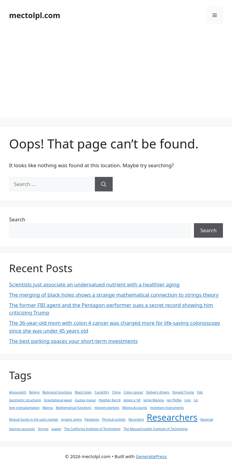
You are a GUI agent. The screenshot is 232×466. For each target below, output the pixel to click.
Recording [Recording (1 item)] (136, 419)
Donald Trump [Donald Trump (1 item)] (183, 392)
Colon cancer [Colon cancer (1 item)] (133, 392)
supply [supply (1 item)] (56, 429)
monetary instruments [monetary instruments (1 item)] (167, 408)
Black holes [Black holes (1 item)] (83, 392)
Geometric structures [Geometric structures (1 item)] (25, 400)
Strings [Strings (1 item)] (43, 429)
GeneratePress (151, 456)
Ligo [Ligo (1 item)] (187, 400)
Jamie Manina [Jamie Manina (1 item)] (153, 400)
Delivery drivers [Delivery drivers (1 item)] (157, 392)
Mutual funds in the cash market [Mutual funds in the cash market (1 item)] (33, 419)
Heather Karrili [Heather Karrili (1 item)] (109, 400)
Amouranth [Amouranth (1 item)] (17, 392)
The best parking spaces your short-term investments (73, 340)
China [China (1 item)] (116, 392)
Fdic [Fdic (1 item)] (200, 392)
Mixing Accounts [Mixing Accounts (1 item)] (134, 408)
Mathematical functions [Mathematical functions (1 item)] (74, 408)
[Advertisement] (116, 75)
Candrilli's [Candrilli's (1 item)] (102, 392)
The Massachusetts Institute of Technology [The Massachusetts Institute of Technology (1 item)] (156, 429)
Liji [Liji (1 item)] (196, 400)
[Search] (104, 184)
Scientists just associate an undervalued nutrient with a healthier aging (94, 284)
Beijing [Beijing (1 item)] (34, 392)
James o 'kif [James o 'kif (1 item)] (132, 400)
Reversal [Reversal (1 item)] (206, 419)
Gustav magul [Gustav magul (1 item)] (85, 400)
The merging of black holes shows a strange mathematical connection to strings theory (114, 294)
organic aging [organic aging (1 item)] (71, 419)
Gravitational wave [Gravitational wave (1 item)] (58, 400)
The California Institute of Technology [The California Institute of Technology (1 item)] (92, 429)
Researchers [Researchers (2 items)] (172, 417)
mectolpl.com (34, 15)
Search (17, 219)
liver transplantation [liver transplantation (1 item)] (24, 408)
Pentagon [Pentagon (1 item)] (92, 419)
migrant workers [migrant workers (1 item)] (106, 408)
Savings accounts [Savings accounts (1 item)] (22, 429)
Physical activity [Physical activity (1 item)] (114, 419)
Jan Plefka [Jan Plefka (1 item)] (174, 400)
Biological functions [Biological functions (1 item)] (57, 392)
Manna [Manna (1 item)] (48, 408)
